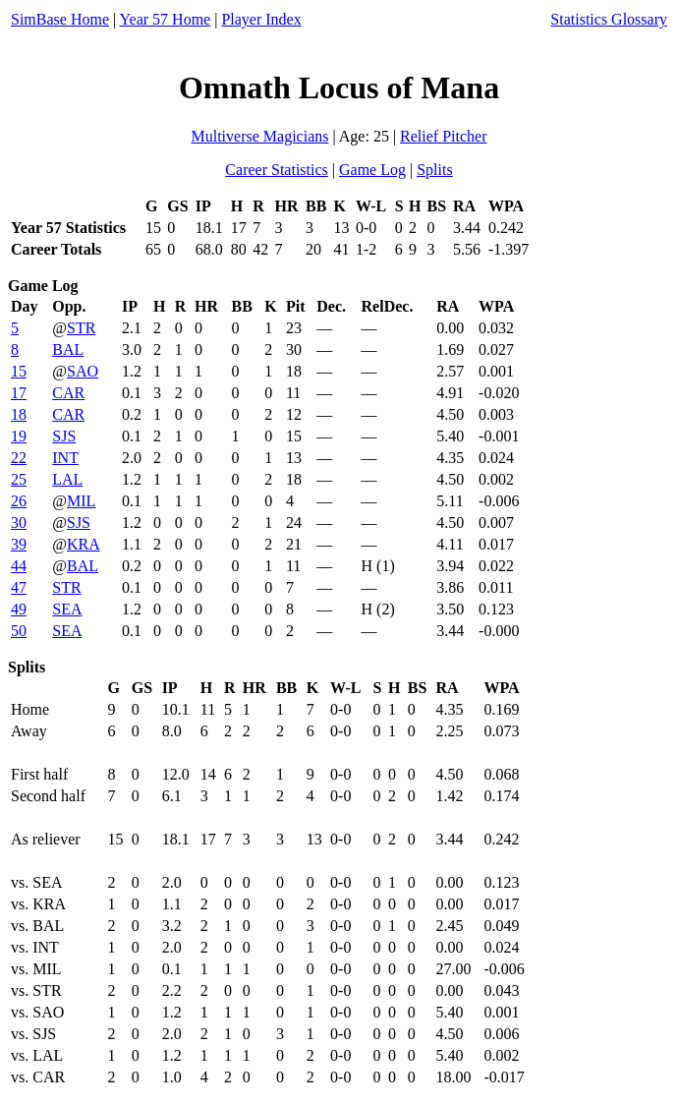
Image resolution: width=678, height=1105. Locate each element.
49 (19, 609)
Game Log (372, 169)
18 (19, 414)
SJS (64, 436)
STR (81, 328)
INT (65, 457)
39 (19, 544)
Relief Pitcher (443, 136)
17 (19, 392)
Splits (434, 169)
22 (19, 457)
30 (19, 522)
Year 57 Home (165, 19)
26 (19, 501)
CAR (68, 392)
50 (19, 630)
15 (19, 371)
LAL (67, 479)
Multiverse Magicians (259, 136)
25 (19, 479)
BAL (68, 349)
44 (19, 565)
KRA (83, 544)
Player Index (261, 19)
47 (19, 587)
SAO (82, 371)
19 (19, 436)
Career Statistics (276, 169)
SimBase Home (60, 19)
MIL (81, 501)
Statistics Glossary (608, 19)
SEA (67, 609)
